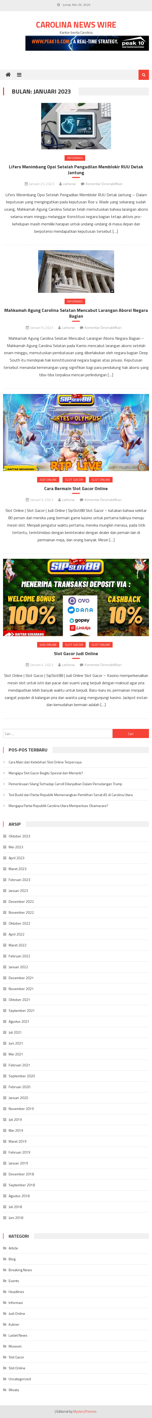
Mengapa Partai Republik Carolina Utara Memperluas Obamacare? (58, 805)
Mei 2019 (16, 1130)
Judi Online (48, 479)
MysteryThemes (84, 1411)
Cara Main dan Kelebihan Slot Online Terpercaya (45, 762)
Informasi (75, 157)
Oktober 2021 (19, 999)
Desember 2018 (21, 1174)
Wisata (14, 1389)
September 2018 (22, 1185)
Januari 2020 (18, 1097)
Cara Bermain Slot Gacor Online (76, 488)
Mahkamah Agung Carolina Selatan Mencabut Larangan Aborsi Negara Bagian (76, 313)
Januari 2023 (18, 890)
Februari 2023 (19, 879)
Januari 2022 (18, 967)
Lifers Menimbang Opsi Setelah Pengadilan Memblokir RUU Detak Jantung (76, 170)
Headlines (16, 1291)
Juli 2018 (15, 1206)
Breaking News (20, 1269)
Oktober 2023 (19, 836)
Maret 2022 (17, 945)
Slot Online (101, 479)
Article (13, 1248)
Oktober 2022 (19, 923)
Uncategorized (20, 1378)
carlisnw (69, 183)
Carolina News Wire (76, 25)
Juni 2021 (16, 1043)
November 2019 (21, 1108)
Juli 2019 (15, 1119)
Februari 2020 (19, 1086)
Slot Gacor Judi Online (76, 653)
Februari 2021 (19, 1065)
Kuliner (14, 1324)
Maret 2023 (17, 868)
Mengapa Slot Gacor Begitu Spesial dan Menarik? (46, 773)
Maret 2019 (17, 1141)
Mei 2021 (16, 1054)
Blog (12, 1259)
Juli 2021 (15, 1032)
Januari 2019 (18, 1163)
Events (14, 1280)
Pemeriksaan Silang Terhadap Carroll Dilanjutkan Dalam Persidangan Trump (65, 783)
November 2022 (21, 912)
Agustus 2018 (19, 1195)
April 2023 (16, 857)
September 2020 (22, 1076)
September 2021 (22, 1010)
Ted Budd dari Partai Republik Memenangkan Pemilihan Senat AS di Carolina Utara (71, 794)
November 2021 (21, 988)
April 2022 (16, 934)
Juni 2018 (16, 1217)
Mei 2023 (16, 847)
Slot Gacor (74, 479)
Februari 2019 (19, 1152)
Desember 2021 (21, 977)
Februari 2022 (19, 956)
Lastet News (18, 1335)
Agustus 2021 (19, 1021)
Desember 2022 (21, 901)
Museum (15, 1346)
